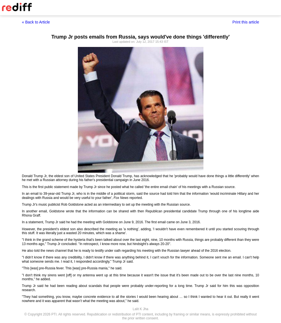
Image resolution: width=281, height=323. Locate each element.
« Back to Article (36, 22)
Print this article (245, 22)
